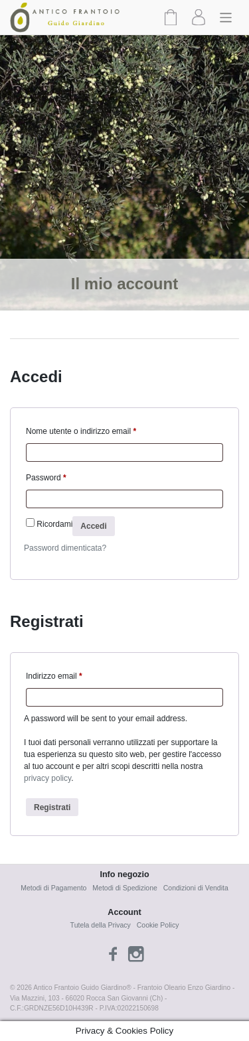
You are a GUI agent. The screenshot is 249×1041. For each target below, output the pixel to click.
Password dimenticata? (65, 548)
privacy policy (47, 778)
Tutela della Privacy (100, 925)
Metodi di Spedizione (124, 888)
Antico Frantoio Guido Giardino (79, 987)
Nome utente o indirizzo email (81, 431)
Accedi (93, 526)
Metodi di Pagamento (53, 888)
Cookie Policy (158, 925)
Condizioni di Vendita (195, 888)
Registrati (52, 807)
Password (46, 477)
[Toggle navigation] (226, 17)
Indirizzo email (54, 676)
